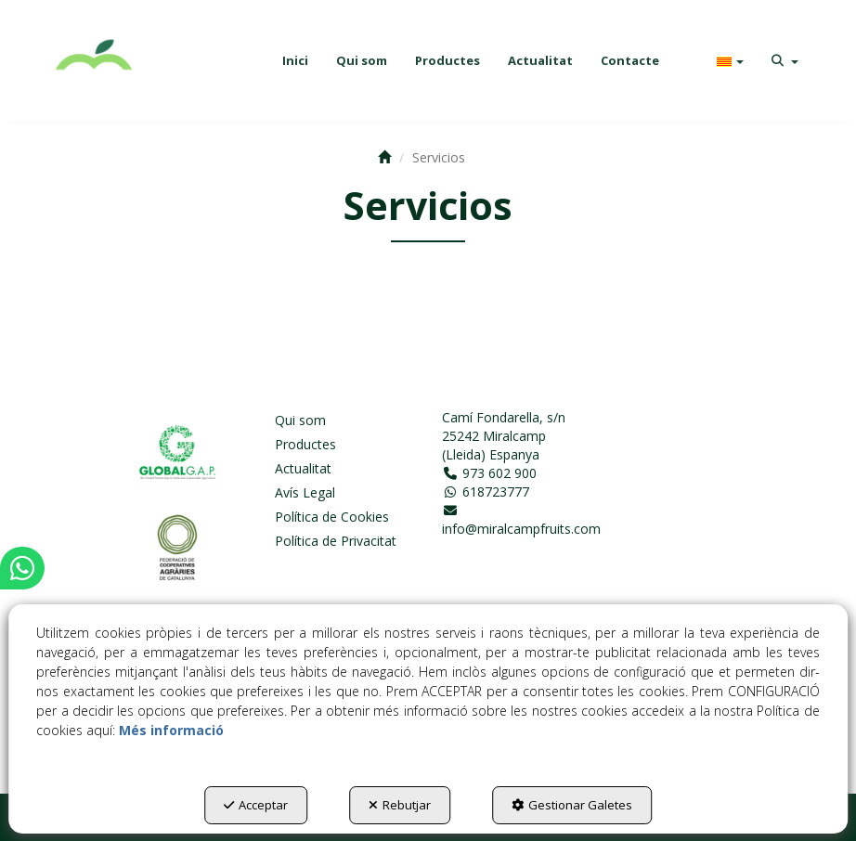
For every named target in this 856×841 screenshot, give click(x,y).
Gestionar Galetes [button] (572, 804)
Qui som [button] (300, 420)
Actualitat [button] (303, 468)
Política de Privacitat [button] (335, 541)
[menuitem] (295, 60)
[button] (95, 60)
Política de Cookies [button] (332, 516)
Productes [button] (305, 444)
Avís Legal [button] (305, 492)
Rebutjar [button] (400, 804)
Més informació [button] (171, 730)
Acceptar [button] (256, 804)
